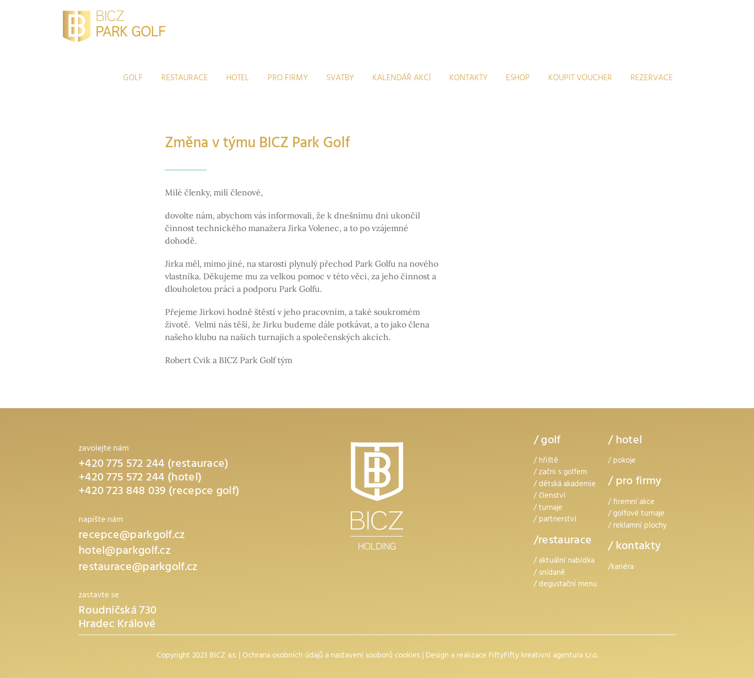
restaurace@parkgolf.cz (138, 568)
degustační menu (568, 585)
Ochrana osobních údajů (282, 656)
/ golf (547, 441)
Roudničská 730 (118, 611)
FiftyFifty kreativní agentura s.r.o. (543, 656)
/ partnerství (555, 520)
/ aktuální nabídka (564, 561)
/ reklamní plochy (637, 526)
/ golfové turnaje (636, 514)
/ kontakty (634, 547)
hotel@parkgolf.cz (125, 552)
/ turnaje (548, 508)
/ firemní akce (631, 502)
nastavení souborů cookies (375, 656)
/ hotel (625, 441)
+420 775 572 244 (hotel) (140, 478)
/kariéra (621, 567)
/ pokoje (622, 461)
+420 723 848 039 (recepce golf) (159, 492)
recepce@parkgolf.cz (132, 536)
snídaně (552, 573)
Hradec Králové (117, 625)
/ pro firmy (634, 482)
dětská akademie (567, 485)
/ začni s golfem (560, 472)
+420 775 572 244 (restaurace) (154, 465)
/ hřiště (546, 461)
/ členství (550, 496)
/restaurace (563, 541)
